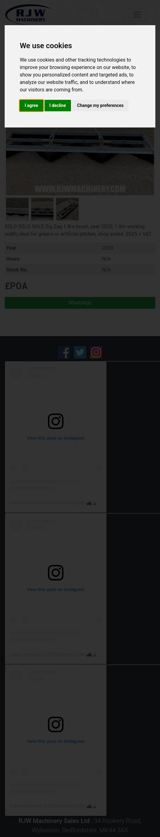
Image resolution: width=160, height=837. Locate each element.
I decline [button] (57, 105)
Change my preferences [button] (100, 105)
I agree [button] (31, 105)
